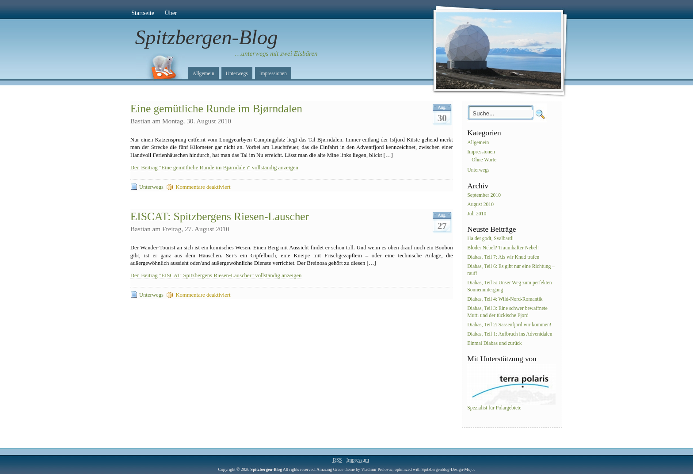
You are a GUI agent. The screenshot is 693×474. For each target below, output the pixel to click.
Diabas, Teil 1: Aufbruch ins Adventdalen (509, 334)
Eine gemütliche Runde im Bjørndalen (216, 108)
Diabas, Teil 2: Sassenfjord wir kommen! (509, 325)
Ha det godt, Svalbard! (490, 239)
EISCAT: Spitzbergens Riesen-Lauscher (219, 216)
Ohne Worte (484, 160)
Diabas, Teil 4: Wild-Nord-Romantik (504, 299)
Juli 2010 (476, 214)
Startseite (142, 13)
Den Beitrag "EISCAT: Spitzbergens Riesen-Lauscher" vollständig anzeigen (216, 275)
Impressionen (273, 73)
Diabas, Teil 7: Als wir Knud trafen (503, 257)
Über (171, 13)
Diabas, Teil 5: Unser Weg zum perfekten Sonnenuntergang (509, 286)
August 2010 (480, 204)
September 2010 (484, 195)
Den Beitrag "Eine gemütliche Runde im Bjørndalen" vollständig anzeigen (214, 167)
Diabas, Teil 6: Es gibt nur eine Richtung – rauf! (511, 270)
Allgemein (203, 73)
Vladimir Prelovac (376, 469)
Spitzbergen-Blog (206, 37)
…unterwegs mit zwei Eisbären (276, 53)
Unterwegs (237, 73)
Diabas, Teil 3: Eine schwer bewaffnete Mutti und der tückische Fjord (507, 312)
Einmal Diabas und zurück (494, 343)
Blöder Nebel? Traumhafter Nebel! (503, 248)
